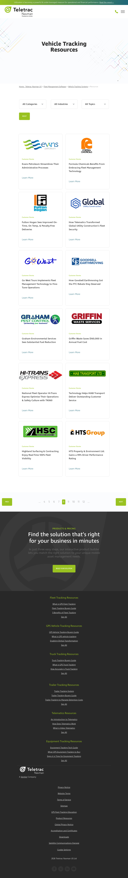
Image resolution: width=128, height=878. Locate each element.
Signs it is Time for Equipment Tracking (64, 756)
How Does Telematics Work (64, 723)
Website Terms (64, 793)
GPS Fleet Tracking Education (64, 812)
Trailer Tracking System (64, 691)
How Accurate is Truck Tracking (64, 669)
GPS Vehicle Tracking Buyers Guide (64, 632)
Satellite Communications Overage (64, 843)
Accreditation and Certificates (64, 830)
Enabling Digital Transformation (64, 641)
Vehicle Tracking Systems (78, 86)
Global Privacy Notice (64, 824)
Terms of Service (64, 799)
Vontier (24, 777)
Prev (7, 502)
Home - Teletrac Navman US (30, 86)
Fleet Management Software (55, 86)
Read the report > (106, 2)
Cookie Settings (64, 849)
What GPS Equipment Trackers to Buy (64, 752)
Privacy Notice (64, 787)
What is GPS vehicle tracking (64, 636)
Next (121, 502)
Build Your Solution (64, 568)
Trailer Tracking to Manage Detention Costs (64, 700)
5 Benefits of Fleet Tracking (64, 612)
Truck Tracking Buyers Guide (64, 660)
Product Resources (64, 818)
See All (64, 617)
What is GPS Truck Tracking (64, 664)
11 (79, 502)
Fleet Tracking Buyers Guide (64, 608)
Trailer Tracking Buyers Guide (64, 695)
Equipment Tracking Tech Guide (64, 747)
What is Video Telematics (64, 728)
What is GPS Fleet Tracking (64, 604)
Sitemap (64, 806)
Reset (24, 116)
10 (73, 502)
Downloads (64, 837)
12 (84, 502)
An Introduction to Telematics (64, 719)
